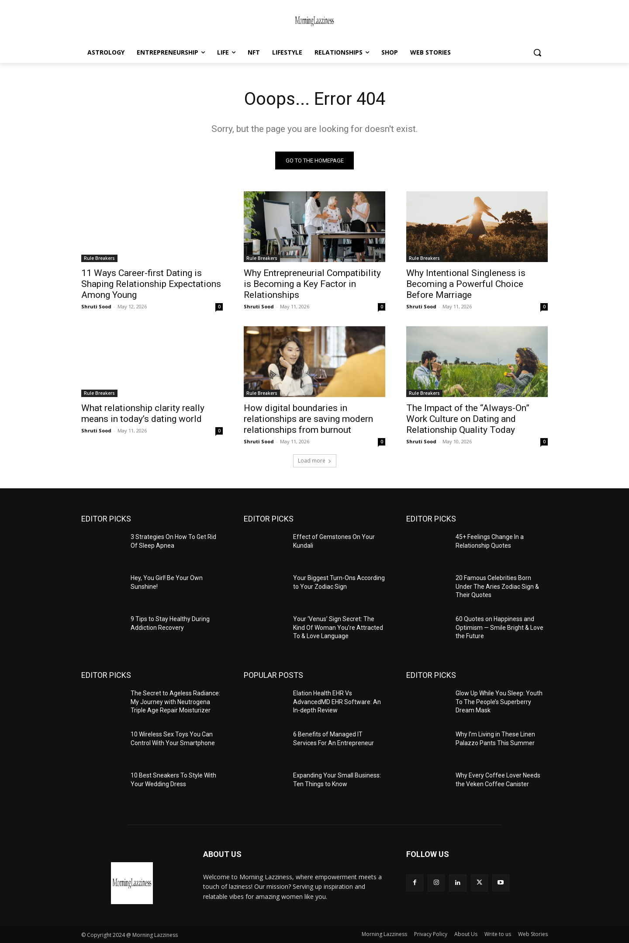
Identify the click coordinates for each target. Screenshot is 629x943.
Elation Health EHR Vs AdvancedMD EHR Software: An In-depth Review (337, 702)
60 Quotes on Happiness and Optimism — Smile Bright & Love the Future (499, 627)
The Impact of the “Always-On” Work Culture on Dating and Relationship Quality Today (467, 419)
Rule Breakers (99, 258)
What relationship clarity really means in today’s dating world (142, 413)
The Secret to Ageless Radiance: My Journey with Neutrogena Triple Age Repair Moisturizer (175, 702)
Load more (315, 460)
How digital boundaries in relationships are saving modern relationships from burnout (308, 419)
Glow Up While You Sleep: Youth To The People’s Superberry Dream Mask (499, 702)
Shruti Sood (96, 306)
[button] (537, 52)
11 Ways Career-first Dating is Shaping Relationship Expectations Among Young (151, 284)
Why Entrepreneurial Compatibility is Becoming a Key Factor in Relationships (312, 284)
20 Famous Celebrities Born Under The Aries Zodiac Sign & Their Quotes (497, 586)
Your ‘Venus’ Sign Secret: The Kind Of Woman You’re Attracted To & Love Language (338, 627)
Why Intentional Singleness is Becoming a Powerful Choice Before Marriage (465, 284)
